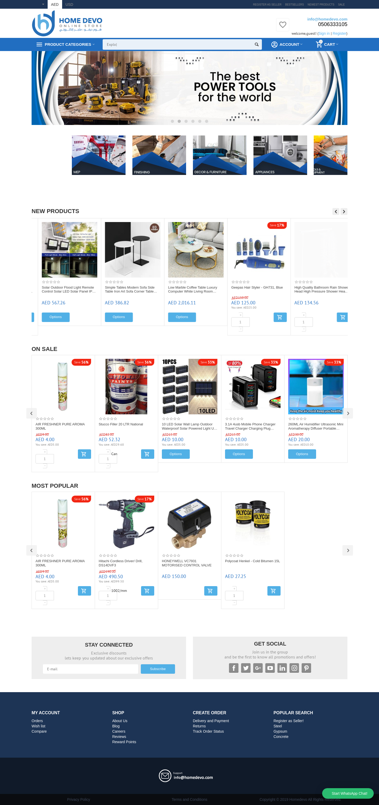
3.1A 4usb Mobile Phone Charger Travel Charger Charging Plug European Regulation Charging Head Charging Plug (250, 426)
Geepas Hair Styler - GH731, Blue (314, 287)
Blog (115, 726)
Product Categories (68, 44)
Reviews (119, 736)
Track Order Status (208, 731)
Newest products (321, 4)
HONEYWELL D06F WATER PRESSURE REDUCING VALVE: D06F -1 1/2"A (61, 289)
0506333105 (332, 24)
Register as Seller (267, 4)
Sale (341, 4)
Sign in (324, 33)
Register (339, 33)
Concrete (280, 736)
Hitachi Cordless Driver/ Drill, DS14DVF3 (120, 563)
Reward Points (124, 742)
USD (69, 4)
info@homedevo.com (327, 19)
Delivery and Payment (211, 721)
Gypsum (280, 731)
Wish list (38, 726)
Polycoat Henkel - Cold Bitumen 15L (252, 561)
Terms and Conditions (189, 799)
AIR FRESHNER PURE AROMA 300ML (60, 426)
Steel (277, 726)
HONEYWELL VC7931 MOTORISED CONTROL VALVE (187, 563)
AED (55, 4)
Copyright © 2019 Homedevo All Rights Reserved (300, 799)
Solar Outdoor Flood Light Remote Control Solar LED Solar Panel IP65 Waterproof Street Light (126, 289)
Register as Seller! (288, 721)
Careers (118, 731)
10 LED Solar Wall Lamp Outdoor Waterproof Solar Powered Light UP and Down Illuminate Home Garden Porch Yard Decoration (189, 426)
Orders (37, 721)
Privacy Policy (78, 799)
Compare (39, 731)
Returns (199, 726)
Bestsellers (294, 4)
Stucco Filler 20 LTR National (121, 424)
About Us (119, 721)
